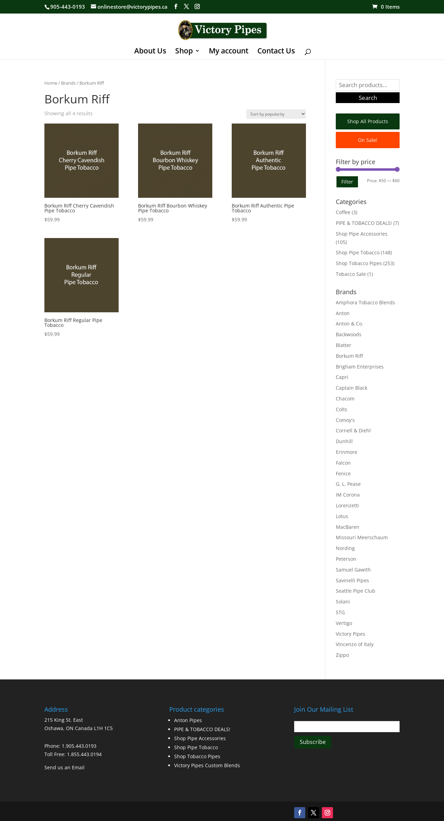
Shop (184, 52)
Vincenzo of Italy (355, 644)
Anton (343, 313)
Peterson (346, 559)
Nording (345, 548)
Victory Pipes (350, 633)
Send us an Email (64, 767)
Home (50, 83)
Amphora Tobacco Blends (365, 302)
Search (368, 98)
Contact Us (276, 52)
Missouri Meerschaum (362, 537)
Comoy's (345, 420)
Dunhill (344, 441)
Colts (341, 409)
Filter (347, 181)
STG (340, 612)
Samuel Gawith (353, 569)
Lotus (342, 516)
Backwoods (348, 334)
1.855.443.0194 (84, 754)
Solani (343, 601)
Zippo (342, 655)
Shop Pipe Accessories (361, 233)
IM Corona (348, 494)
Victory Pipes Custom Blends (207, 765)
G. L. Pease (348, 484)
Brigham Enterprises (360, 366)
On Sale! (367, 140)
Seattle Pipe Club (355, 590)
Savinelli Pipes (352, 580)
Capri (342, 377)
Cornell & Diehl (353, 430)
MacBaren (347, 527)
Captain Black (351, 387)
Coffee (343, 212)
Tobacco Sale (351, 274)
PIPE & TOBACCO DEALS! (364, 223)
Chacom (345, 398)
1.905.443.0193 (79, 746)
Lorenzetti (347, 505)
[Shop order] (276, 114)
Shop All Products (367, 121)
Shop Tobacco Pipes (359, 263)
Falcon (343, 462)
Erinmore (346, 452)
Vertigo (344, 623)
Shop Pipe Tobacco (357, 252)
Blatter (343, 345)
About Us (150, 52)
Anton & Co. (349, 323)
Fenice (343, 473)
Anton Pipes (188, 720)
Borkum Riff (349, 356)
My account (228, 52)
